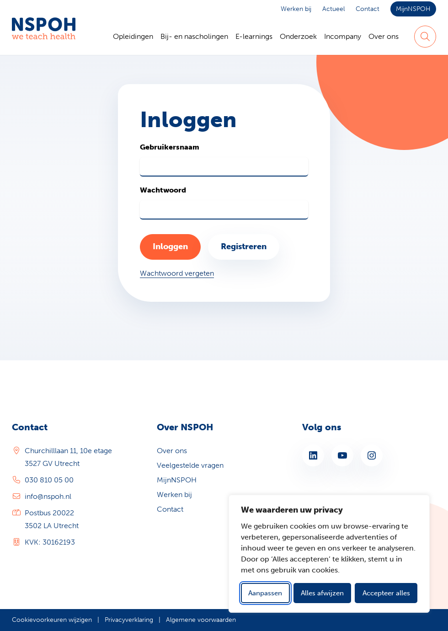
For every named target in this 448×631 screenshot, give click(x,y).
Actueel (333, 9)
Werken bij (296, 9)
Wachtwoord (163, 190)
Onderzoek (298, 36)
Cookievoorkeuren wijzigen (52, 620)
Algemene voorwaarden (201, 620)
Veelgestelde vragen (190, 465)
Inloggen (170, 246)
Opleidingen (133, 36)
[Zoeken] (425, 37)
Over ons (383, 36)
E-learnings (253, 36)
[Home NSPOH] (43, 36)
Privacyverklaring (129, 620)
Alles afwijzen (322, 593)
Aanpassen (265, 593)
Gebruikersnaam (169, 147)
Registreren (244, 246)
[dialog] (329, 554)
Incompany (342, 36)
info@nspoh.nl (48, 496)
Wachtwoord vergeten (177, 273)
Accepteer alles (386, 593)
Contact (367, 9)
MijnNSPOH (413, 9)
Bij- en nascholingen (194, 36)
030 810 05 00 (49, 480)
